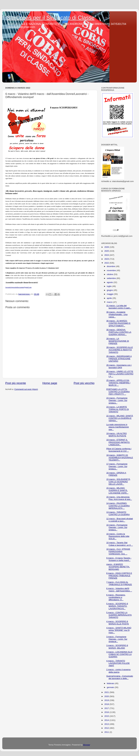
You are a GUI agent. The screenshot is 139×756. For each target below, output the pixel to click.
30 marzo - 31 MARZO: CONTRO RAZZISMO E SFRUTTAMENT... (118, 323)
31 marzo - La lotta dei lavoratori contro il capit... (118, 306)
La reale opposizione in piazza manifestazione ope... (117, 426)
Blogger (86, 745)
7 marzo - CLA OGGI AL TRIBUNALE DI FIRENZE (119, 583)
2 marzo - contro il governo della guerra (118, 670)
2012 (107, 728)
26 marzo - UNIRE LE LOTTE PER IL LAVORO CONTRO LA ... (119, 373)
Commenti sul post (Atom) (26, 389)
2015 (107, 716)
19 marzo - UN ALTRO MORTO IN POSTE (116, 434)
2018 (107, 704)
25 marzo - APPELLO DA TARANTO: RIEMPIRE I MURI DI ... (118, 382)
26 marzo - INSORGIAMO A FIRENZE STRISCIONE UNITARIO (119, 358)
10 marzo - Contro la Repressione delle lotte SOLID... (117, 536)
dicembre (111, 266)
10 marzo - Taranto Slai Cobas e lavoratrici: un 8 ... (119, 543)
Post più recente (15, 383)
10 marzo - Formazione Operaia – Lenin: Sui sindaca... (117, 527)
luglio (109, 286)
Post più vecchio (84, 383)
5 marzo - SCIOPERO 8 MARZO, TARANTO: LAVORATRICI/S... (117, 606)
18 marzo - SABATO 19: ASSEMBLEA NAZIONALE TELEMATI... (119, 457)
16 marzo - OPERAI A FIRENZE (116, 474)
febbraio (111, 683)
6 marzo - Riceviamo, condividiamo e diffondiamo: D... (116, 597)
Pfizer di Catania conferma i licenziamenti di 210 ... (118, 450)
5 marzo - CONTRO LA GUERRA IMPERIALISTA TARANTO (119, 614)
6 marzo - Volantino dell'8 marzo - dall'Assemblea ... (119, 589)
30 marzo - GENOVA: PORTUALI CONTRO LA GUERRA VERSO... (118, 332)
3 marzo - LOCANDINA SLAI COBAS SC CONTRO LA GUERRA (119, 654)
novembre (111, 270)
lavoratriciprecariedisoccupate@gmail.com (18, 287)
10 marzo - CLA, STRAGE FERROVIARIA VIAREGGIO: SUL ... (118, 551)
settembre (111, 278)
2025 (107, 251)
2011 (107, 732)
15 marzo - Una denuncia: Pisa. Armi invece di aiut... (119, 498)
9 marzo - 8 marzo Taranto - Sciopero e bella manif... (118, 559)
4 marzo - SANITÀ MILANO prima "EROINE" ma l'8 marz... (118, 630)
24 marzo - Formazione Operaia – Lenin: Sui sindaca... (117, 400)
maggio (110, 294)
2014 (107, 720)
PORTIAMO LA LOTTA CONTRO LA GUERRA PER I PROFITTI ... (118, 391)
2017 (107, 708)
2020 (107, 696)
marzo (110, 302)
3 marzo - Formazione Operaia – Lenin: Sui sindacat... (116, 639)
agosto (110, 282)
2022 (107, 263)
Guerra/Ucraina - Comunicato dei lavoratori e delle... (119, 677)
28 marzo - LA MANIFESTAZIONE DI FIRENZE (117, 341)
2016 (107, 712)
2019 (107, 700)
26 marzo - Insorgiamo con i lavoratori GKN (119, 366)
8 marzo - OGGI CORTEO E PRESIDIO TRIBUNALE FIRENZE (119, 575)
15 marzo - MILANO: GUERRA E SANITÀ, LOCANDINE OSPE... (117, 490)
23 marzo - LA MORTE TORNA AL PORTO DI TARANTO (117, 409)
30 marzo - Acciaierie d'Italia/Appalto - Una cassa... (117, 314)
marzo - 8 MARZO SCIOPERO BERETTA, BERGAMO (118, 566)
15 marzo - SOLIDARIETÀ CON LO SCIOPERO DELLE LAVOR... (118, 481)
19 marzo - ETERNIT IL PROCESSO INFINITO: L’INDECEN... (118, 442)
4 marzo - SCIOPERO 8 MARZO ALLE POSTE (117, 622)
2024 (107, 255)
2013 (107, 724)
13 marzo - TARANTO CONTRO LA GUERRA (118, 513)
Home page (49, 383)
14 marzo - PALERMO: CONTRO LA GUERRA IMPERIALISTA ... (118, 505)
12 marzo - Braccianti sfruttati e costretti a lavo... (119, 519)
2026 (107, 247)
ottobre (110, 274)
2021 (107, 692)
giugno (110, 290)
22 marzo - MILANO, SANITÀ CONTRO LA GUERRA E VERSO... (119, 418)
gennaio (111, 687)
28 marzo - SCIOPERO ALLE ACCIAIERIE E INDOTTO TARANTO (119, 349)
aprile (109, 298)
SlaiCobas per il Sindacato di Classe (50, 18)
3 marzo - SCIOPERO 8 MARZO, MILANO (117, 646)
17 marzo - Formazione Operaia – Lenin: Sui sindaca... (117, 466)
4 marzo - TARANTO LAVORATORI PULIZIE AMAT (118, 663)
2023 (107, 259)
